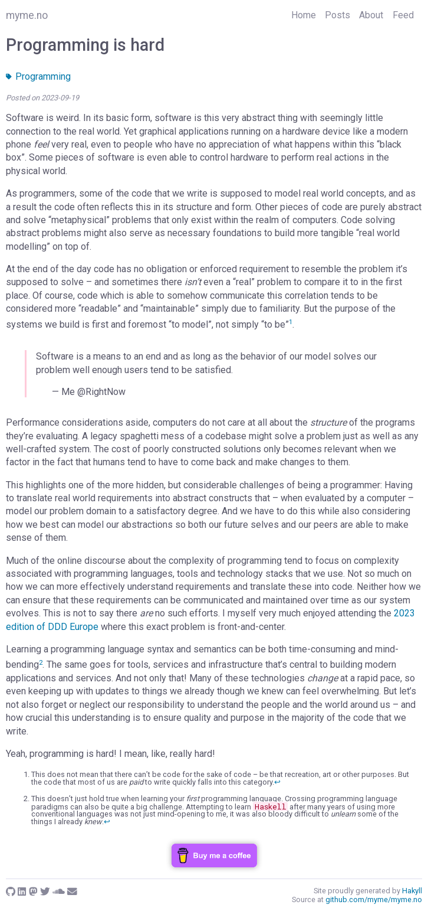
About (371, 15)
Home (303, 15)
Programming (38, 76)
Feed (403, 15)
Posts (337, 15)
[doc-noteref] (290, 324)
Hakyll (412, 890)
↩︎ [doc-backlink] (277, 782)
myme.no (27, 15)
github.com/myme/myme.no (373, 899)
